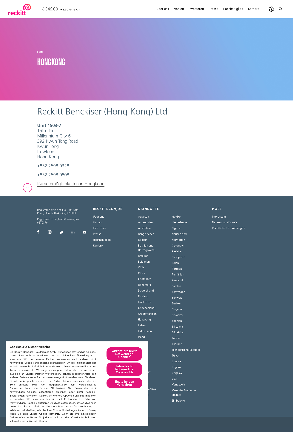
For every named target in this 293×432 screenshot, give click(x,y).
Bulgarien (144, 261)
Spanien (177, 321)
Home (40, 52)
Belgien (142, 239)
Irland (141, 337)
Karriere (98, 245)
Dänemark (144, 285)
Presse (97, 234)
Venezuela (178, 384)
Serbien (176, 303)
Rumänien (178, 274)
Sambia (176, 286)
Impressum (219, 216)
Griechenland (146, 308)
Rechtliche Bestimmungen (228, 228)
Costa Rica (144, 279)
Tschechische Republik (186, 350)
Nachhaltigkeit (102, 239)
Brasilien (143, 256)
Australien (144, 228)
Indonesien (145, 331)
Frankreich (144, 302)
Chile (141, 267)
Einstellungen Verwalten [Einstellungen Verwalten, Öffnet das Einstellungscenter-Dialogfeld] (124, 383)
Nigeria (176, 228)
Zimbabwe (178, 400)
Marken (97, 222)
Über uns (98, 216)
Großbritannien (147, 313)
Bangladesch (146, 234)
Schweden (178, 292)
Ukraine (176, 361)
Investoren (100, 228)
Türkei (175, 355)
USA (174, 378)
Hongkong (144, 319)
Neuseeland (179, 234)
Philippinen (178, 257)
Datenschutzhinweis (224, 222)
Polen (175, 263)
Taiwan (176, 338)
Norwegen (178, 239)
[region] (77, 383)
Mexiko (176, 216)
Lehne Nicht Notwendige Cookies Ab (124, 369)
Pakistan (177, 251)
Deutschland (146, 290)
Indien (142, 325)
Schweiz (177, 297)
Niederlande (179, 222)
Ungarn (176, 367)
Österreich (178, 245)
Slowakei (177, 315)
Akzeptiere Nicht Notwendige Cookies (124, 354)
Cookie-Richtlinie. (49, 413)
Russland (177, 280)
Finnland (143, 296)
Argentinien (145, 222)
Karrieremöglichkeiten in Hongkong (70, 183)
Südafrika (177, 332)
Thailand (177, 344)
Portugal (177, 268)
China (141, 273)
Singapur (177, 309)
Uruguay (177, 373)
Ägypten (143, 216)
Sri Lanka (177, 326)
